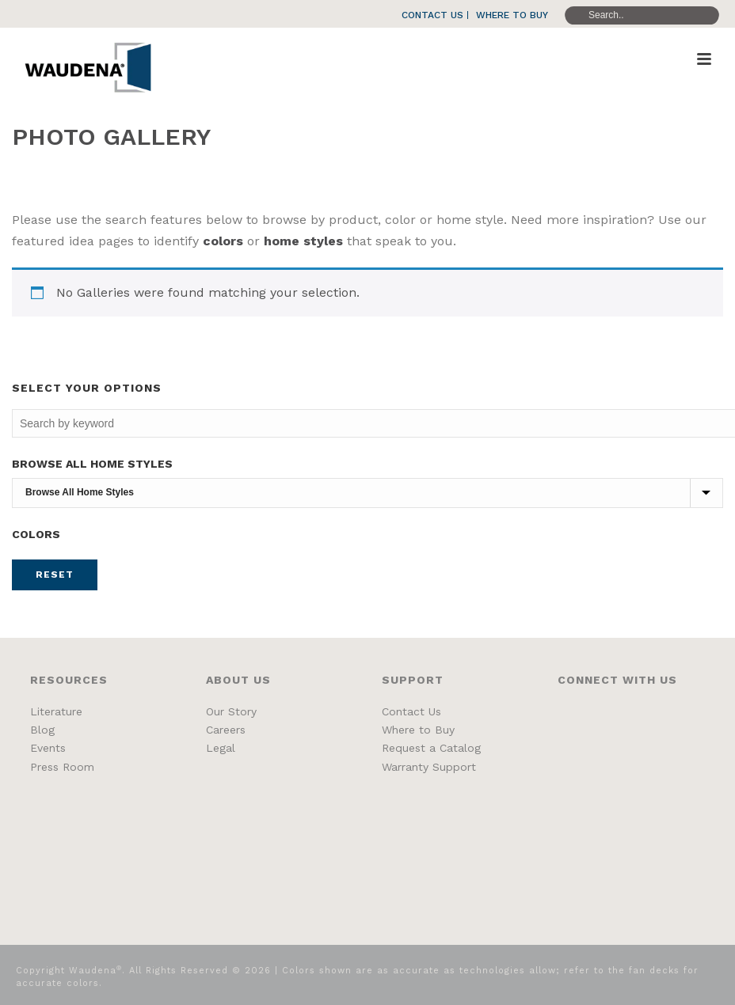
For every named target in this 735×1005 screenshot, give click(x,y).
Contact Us (411, 711)
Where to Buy (418, 729)
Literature (56, 711)
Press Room (62, 766)
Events (48, 747)
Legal (220, 747)
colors (223, 240)
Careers (226, 729)
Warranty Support (429, 766)
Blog (42, 729)
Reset (55, 574)
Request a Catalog (431, 747)
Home (640, 175)
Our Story (231, 711)
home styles (303, 240)
